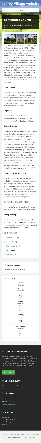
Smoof (33, 437)
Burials (8, 242)
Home (6, 25)
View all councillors (8, 405)
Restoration (10, 246)
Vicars (8, 250)
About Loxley (8, 372)
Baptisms (9, 238)
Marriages (9, 254)
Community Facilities (16, 25)
